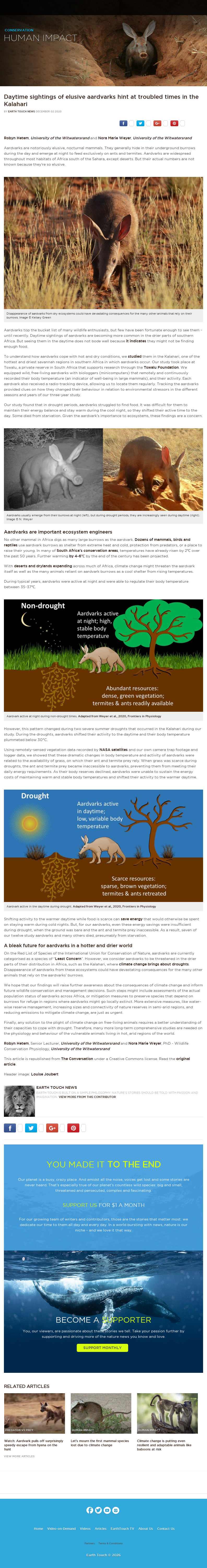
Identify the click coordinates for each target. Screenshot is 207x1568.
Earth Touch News (21, 111)
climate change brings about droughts (154, 964)
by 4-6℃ (77, 556)
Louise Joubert (44, 1074)
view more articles (19, 1456)
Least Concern (68, 959)
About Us (145, 1528)
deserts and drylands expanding (43, 566)
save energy (132, 919)
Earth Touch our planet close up (104, 8)
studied (134, 356)
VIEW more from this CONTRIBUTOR (87, 1096)
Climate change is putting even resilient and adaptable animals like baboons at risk (164, 1445)
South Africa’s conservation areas (87, 550)
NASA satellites (113, 750)
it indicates (136, 341)
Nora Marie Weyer (114, 138)
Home (38, 1528)
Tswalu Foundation (161, 367)
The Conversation (77, 1059)
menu (6, 9)
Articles (101, 1528)
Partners (90, 1543)
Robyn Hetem (16, 138)
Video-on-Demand (61, 1528)
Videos (85, 1528)
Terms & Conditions (110, 1543)
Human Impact (41, 38)
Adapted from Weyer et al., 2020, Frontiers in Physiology (119, 716)
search (201, 8)
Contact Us (166, 1528)
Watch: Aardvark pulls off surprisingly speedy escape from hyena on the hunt (33, 1445)
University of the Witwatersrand (60, 138)
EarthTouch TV (122, 1528)
